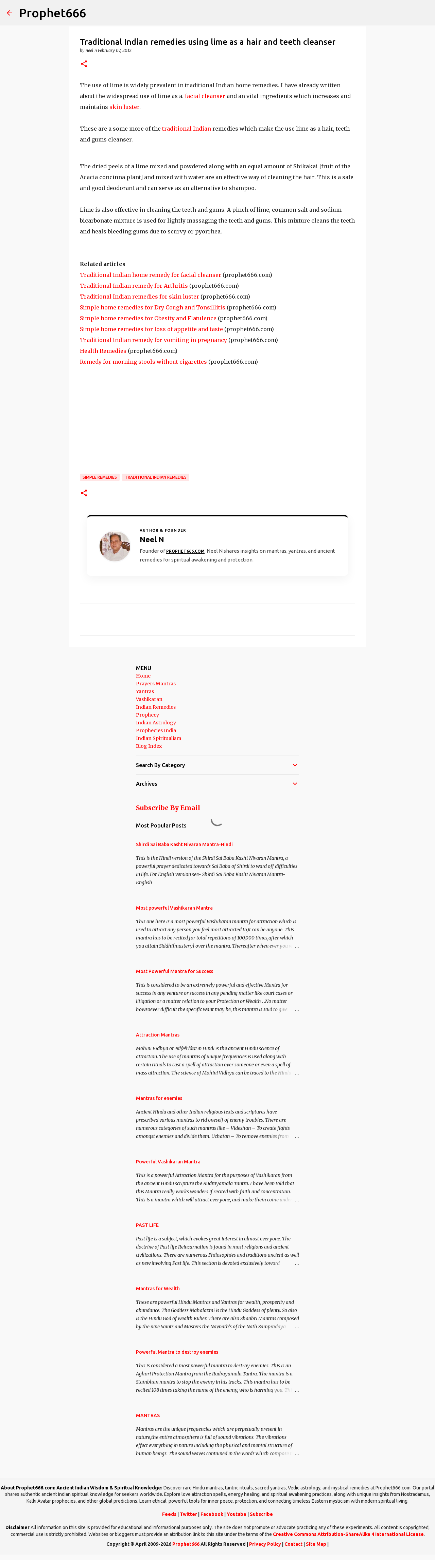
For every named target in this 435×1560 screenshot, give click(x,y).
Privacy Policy (265, 1544)
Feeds (169, 1514)
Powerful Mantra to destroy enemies (177, 1352)
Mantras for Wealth (158, 1288)
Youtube (236, 1514)
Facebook (212, 1514)
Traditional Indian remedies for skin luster (139, 296)
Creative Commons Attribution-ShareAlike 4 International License (348, 1534)
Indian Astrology (156, 723)
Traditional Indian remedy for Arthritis (134, 285)
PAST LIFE (147, 1225)
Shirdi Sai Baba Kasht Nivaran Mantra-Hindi (184, 844)
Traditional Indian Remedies (156, 477)
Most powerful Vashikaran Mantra (174, 908)
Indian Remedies (156, 707)
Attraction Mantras (157, 1035)
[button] (84, 64)
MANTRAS (148, 1415)
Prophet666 (52, 13)
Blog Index (149, 746)
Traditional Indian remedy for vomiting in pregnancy (153, 340)
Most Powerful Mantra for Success (174, 971)
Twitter (188, 1514)
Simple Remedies (100, 477)
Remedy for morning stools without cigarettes (143, 361)
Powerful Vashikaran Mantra (168, 1161)
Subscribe (261, 1514)
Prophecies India (156, 730)
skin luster (124, 106)
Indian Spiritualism (158, 738)
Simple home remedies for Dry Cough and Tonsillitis (152, 307)
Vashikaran (149, 699)
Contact (293, 1544)
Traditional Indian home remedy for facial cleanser (150, 274)
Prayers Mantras (156, 684)
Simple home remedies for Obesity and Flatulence (148, 318)
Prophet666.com (185, 551)
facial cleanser (205, 96)
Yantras (145, 691)
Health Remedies (103, 350)
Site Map (316, 1544)
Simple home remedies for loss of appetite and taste (151, 329)
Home (143, 676)
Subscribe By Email (168, 808)
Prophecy (147, 715)
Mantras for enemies (159, 1098)
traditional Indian (187, 128)
